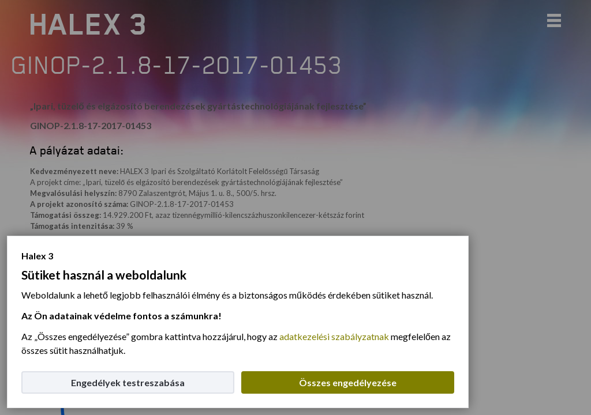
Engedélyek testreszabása (128, 382)
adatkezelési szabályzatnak (334, 336)
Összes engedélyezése (348, 382)
